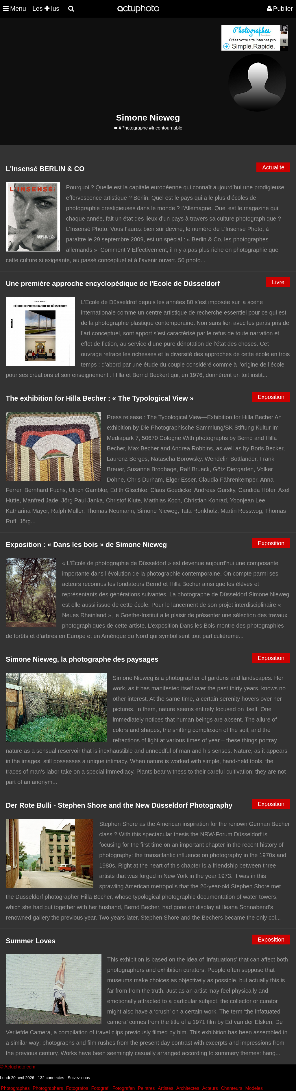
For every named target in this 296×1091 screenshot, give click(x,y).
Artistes (165, 1088)
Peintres (146, 1088)
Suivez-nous (79, 1077)
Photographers (48, 1088)
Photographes (15, 1088)
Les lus (45, 8)
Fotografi (100, 1088)
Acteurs (210, 1088)
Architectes (187, 1088)
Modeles (253, 1088)
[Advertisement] (113, 65)
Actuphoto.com (19, 1066)
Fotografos (77, 1088)
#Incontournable (165, 127)
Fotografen (123, 1088)
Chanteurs (231, 1088)
